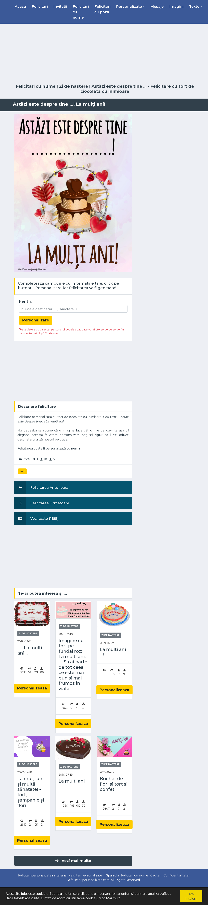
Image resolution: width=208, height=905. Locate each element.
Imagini (176, 6)
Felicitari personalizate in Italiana (42, 875)
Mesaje (157, 6)
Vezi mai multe (73, 860)
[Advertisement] (104, 54)
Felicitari (40, 6)
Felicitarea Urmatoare (41, 503)
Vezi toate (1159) (36, 518)
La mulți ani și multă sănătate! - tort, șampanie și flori (30, 792)
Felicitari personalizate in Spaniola (94, 875)
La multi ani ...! (113, 652)
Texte (194, 6)
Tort (22, 471)
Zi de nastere (73, 86)
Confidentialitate (176, 875)
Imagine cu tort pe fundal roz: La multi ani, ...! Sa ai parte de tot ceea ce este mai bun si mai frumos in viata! (73, 664)
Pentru (25, 301)
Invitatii (60, 6)
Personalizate (129, 6)
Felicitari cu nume (81, 12)
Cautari (155, 875)
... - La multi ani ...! (29, 650)
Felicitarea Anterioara (41, 487)
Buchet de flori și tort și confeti (113, 784)
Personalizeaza (32, 688)
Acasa (20, 6)
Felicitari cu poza (102, 9)
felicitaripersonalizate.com (90, 880)
